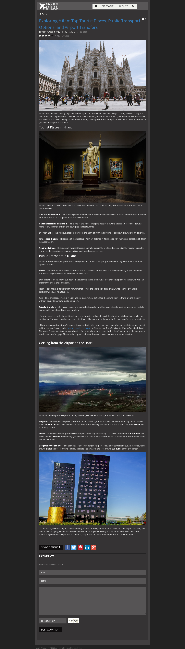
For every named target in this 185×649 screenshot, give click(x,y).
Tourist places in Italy (49, 32)
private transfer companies (79, 328)
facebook (67, 547)
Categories (108, 6)
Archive (123, 6)
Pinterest (80, 547)
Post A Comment (50, 629)
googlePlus (93, 547)
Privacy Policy (76, 648)
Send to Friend (51, 547)
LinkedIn (87, 547)
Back (43, 14)
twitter (73, 547)
